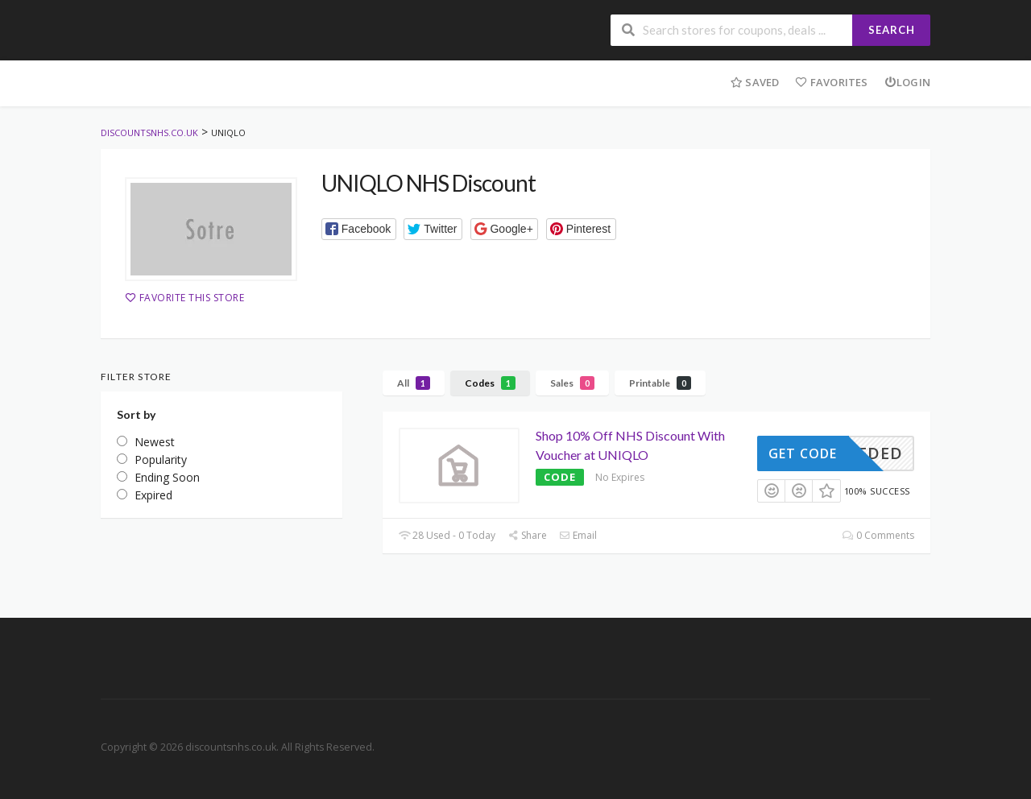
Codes (490, 383)
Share (527, 535)
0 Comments (878, 535)
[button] (358, 229)
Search (891, 29)
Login (907, 82)
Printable (660, 383)
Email (578, 535)
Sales (572, 383)
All (413, 383)
